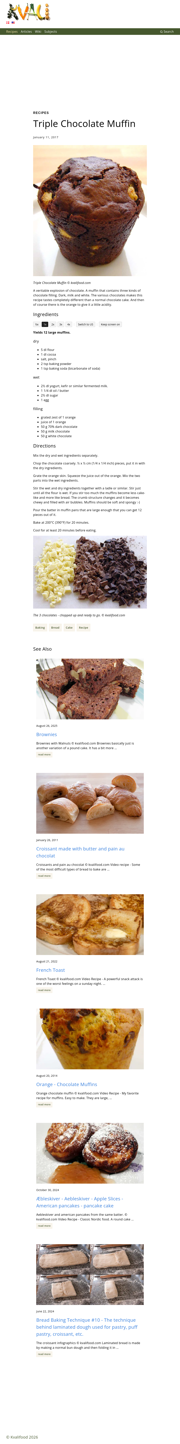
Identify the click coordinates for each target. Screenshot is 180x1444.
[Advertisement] (90, 70)
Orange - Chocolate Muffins (66, 1084)
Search (167, 31)
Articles (26, 31)
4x (68, 324)
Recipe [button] (83, 627)
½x (37, 324)
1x (45, 324)
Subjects (50, 31)
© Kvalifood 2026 (22, 1437)
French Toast (50, 970)
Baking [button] (40, 627)
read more (44, 754)
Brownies (46, 734)
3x (60, 324)
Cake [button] (69, 627)
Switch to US (85, 324)
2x (53, 324)
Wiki (38, 31)
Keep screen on (110, 324)
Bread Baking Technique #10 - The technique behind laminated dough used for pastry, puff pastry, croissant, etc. (86, 1327)
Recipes (12, 31)
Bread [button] (55, 627)
